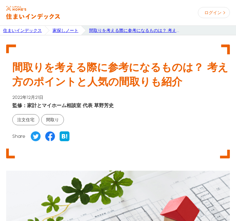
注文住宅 (25, 119)
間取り (52, 119)
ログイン (213, 12)
